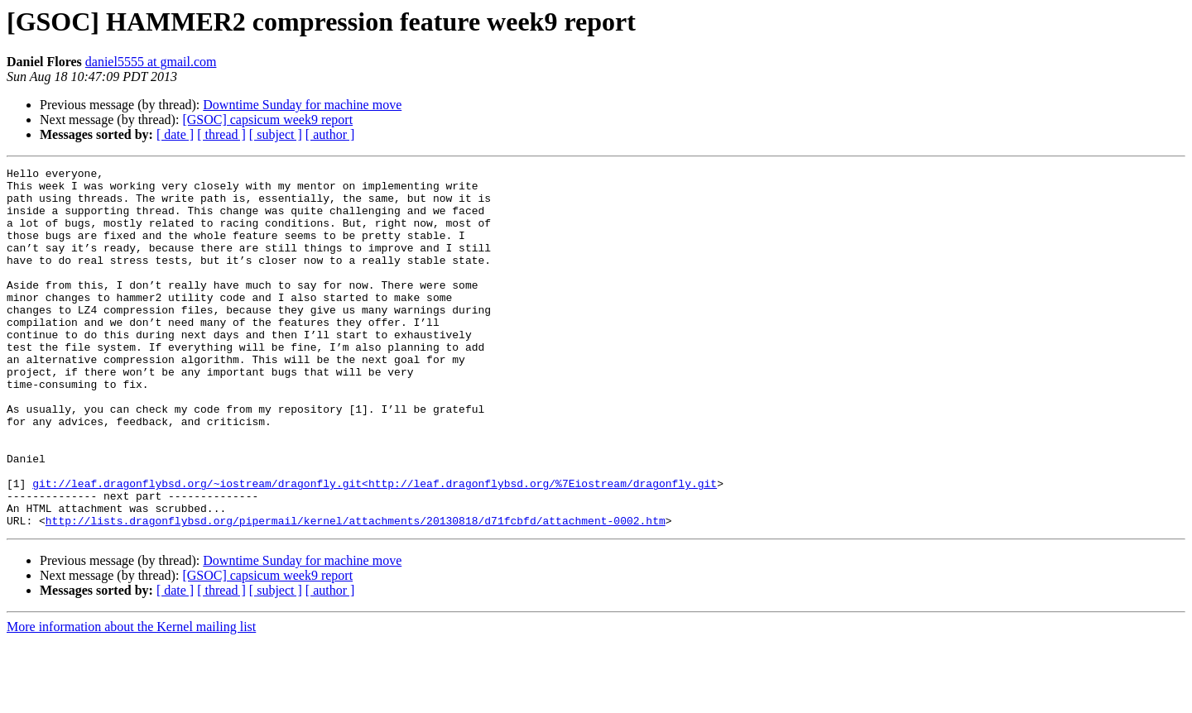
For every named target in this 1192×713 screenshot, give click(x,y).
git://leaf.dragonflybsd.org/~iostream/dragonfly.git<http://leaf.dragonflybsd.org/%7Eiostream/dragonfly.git (374, 547)
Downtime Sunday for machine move (302, 105)
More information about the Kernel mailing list (131, 698)
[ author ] (330, 134)
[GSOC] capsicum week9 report (267, 119)
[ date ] (175, 134)
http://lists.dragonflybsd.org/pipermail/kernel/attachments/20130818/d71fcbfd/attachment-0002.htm (356, 592)
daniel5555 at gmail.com (151, 62)
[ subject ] (275, 134)
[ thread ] (221, 134)
